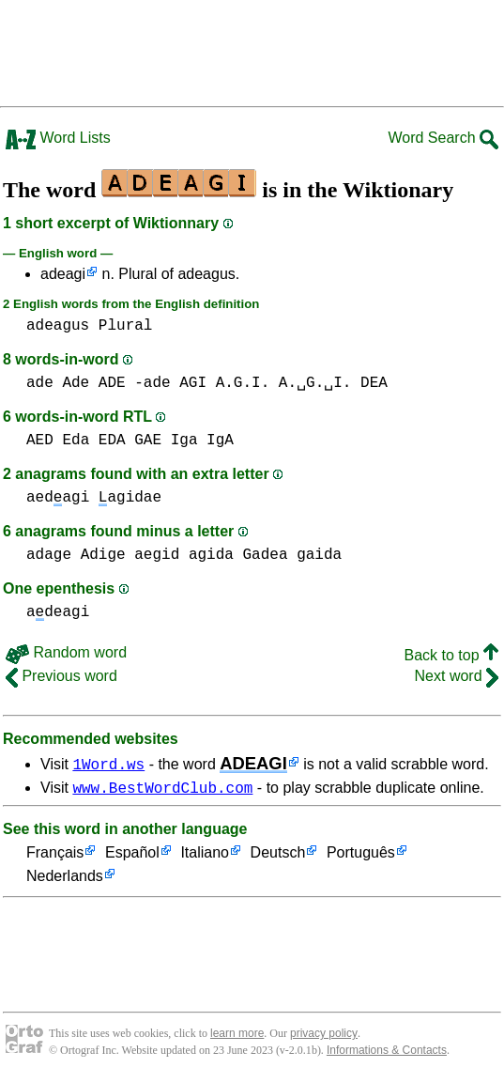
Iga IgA (202, 440)
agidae (130, 497)
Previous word (61, 676)
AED (39, 440)
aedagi (57, 497)
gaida (319, 555)
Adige (103, 555)
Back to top (452, 655)
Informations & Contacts (387, 1053)
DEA (374, 383)
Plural (126, 326)
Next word (456, 676)
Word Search (443, 138)
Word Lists (58, 138)
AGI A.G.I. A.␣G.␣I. (265, 383)
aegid (156, 555)
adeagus (57, 326)
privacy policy (324, 1036)
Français (55, 856)
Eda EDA (93, 440)
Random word (66, 652)
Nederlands (64, 880)
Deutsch (278, 856)
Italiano (204, 856)
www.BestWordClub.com (162, 790)
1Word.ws (108, 763)
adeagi (62, 274)
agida (211, 555)
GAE (147, 440)
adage (48, 555)
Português (361, 856)
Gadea (265, 555)
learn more (237, 1036)
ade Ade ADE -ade (98, 383)
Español (132, 856)
